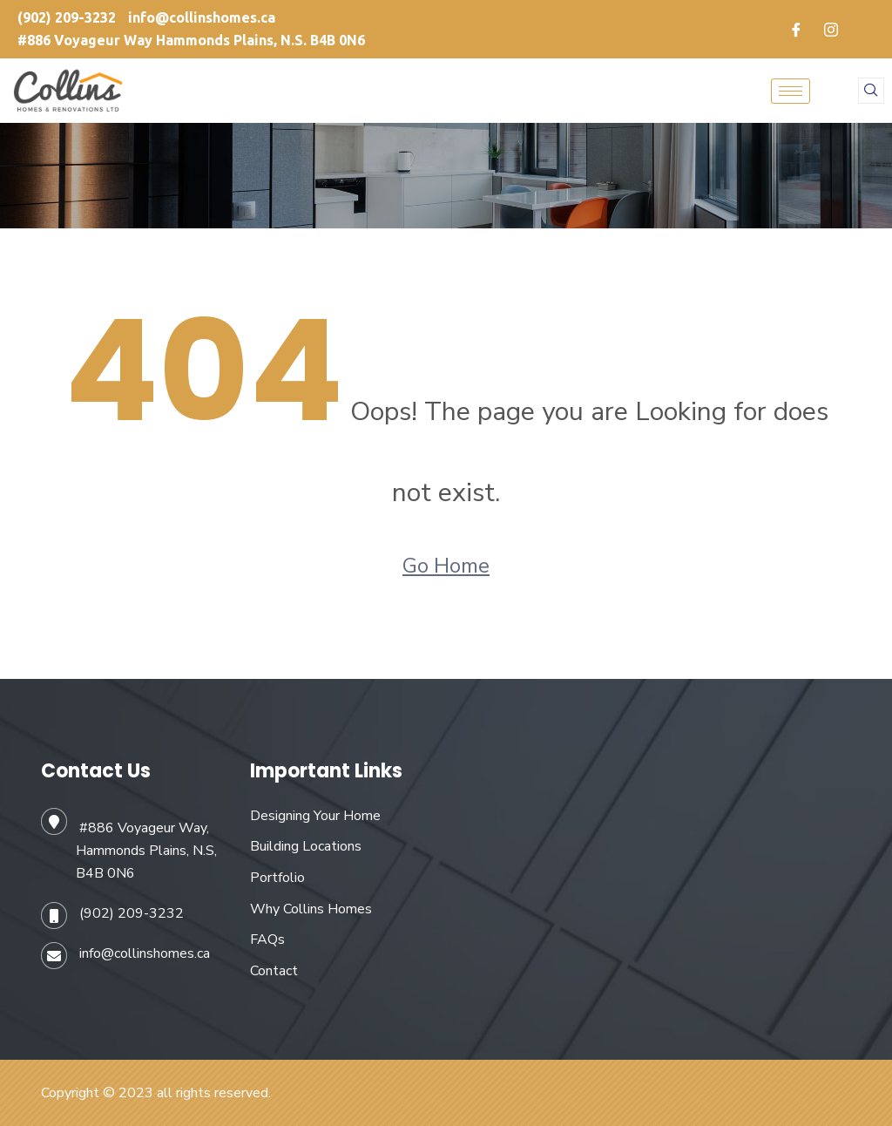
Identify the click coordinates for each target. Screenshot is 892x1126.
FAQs (267, 939)
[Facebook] (796, 29)
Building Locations (306, 846)
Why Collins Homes (311, 909)
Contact (274, 970)
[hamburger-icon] (790, 91)
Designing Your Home (315, 815)
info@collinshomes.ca (144, 953)
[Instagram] (831, 29)
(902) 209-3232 (131, 913)
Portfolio (277, 877)
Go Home (446, 566)
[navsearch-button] (871, 91)
